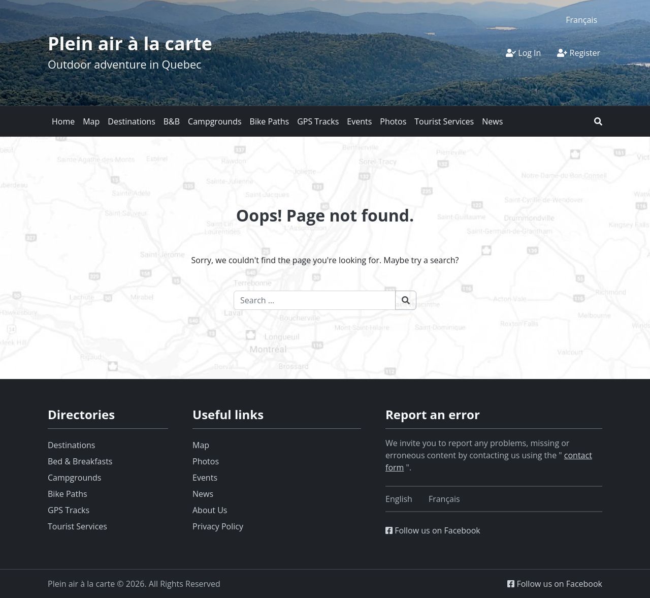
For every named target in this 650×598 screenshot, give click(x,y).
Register (578, 52)
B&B (172, 121)
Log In (523, 52)
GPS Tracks (318, 121)
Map (91, 121)
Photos (393, 121)
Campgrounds (214, 121)
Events (359, 121)
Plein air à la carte (130, 43)
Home (63, 121)
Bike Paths (269, 121)
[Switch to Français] (581, 19)
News (492, 121)
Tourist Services (444, 121)
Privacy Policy (217, 526)
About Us (210, 510)
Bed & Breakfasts (80, 461)
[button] (598, 121)
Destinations (131, 121)
